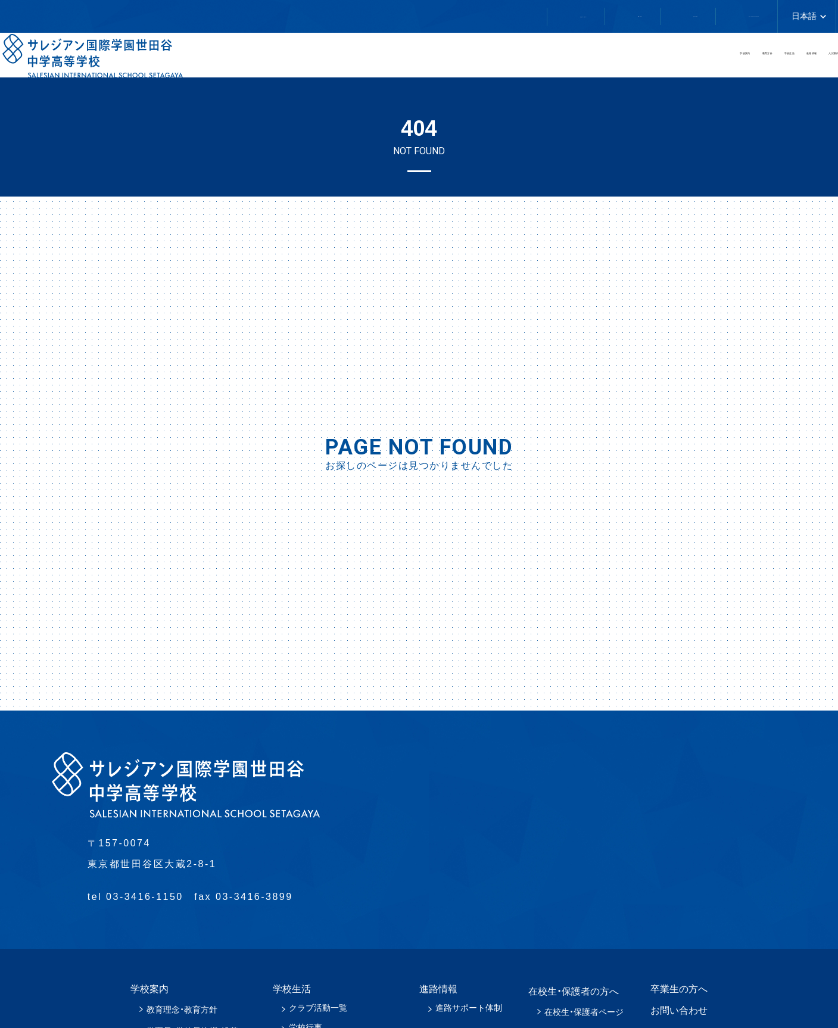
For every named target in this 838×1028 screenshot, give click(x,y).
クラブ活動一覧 (318, 1008)
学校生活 (595, 59)
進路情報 (695, 59)
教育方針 (495, 59)
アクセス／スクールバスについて (690, 16)
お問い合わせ (541, 16)
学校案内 (395, 59)
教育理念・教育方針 (182, 1009)
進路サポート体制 (468, 1008)
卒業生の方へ (435, 16)
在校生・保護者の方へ (312, 16)
